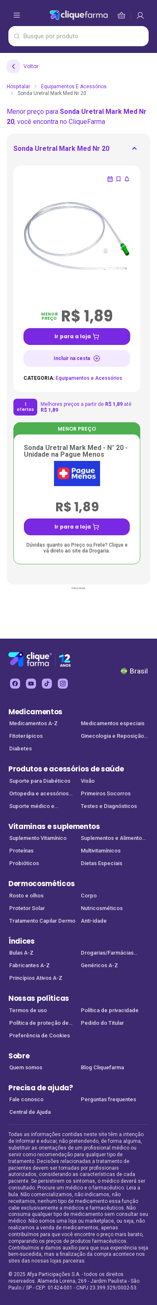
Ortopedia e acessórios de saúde (39, 794)
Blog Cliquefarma (102, 1067)
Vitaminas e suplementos (54, 826)
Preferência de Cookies (39, 1035)
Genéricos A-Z (99, 965)
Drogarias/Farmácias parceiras (107, 954)
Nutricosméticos (102, 908)
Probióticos (24, 863)
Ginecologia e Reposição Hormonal (112, 737)
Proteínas (21, 850)
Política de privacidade (110, 1010)
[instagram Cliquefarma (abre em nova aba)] (62, 683)
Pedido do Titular (102, 1023)
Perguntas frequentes (108, 1099)
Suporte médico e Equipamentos (31, 807)
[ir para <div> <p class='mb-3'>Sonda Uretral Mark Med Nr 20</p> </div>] (61, 151)
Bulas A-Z (21, 953)
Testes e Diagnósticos (109, 806)
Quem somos (25, 1067)
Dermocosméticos (41, 883)
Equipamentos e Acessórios (74, 86)
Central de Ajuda (30, 1112)
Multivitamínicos (101, 850)
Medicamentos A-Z (33, 723)
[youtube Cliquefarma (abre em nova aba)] (31, 683)
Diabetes (20, 748)
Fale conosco (26, 1099)
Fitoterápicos (26, 736)
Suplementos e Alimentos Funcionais (113, 839)
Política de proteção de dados (39, 1024)
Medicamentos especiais (112, 723)
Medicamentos (35, 711)
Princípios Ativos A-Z (35, 978)
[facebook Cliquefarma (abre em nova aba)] (15, 683)
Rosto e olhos (26, 895)
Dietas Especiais (101, 863)
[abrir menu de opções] (16, 15)
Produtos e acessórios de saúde (66, 769)
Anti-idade (94, 921)
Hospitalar (18, 86)
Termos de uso (28, 1010)
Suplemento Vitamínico (38, 838)
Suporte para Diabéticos (39, 781)
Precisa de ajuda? (40, 1087)
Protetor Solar (27, 908)
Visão (88, 781)
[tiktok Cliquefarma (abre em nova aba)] (47, 683)
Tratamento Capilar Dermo (42, 921)
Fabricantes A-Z (29, 965)
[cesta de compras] (140, 15)
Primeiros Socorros (106, 793)
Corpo (89, 895)
